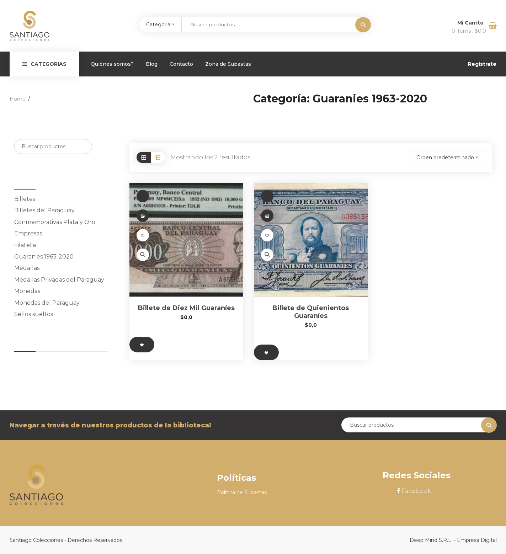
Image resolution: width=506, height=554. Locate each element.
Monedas (27, 291)
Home (18, 99)
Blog (152, 64)
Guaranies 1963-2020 (44, 256)
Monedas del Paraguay (47, 302)
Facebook (414, 491)
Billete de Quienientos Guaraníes (310, 312)
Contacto (181, 64)
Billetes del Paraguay (44, 210)
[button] (143, 215)
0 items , (469, 31)
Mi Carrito (471, 23)
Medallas (26, 268)
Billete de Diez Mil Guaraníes (186, 308)
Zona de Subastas (228, 64)
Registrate (482, 64)
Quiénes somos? (112, 64)
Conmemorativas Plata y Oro (54, 222)
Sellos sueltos (33, 314)
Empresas (28, 233)
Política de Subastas (242, 492)
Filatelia (25, 245)
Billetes (24, 199)
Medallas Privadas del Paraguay (59, 279)
